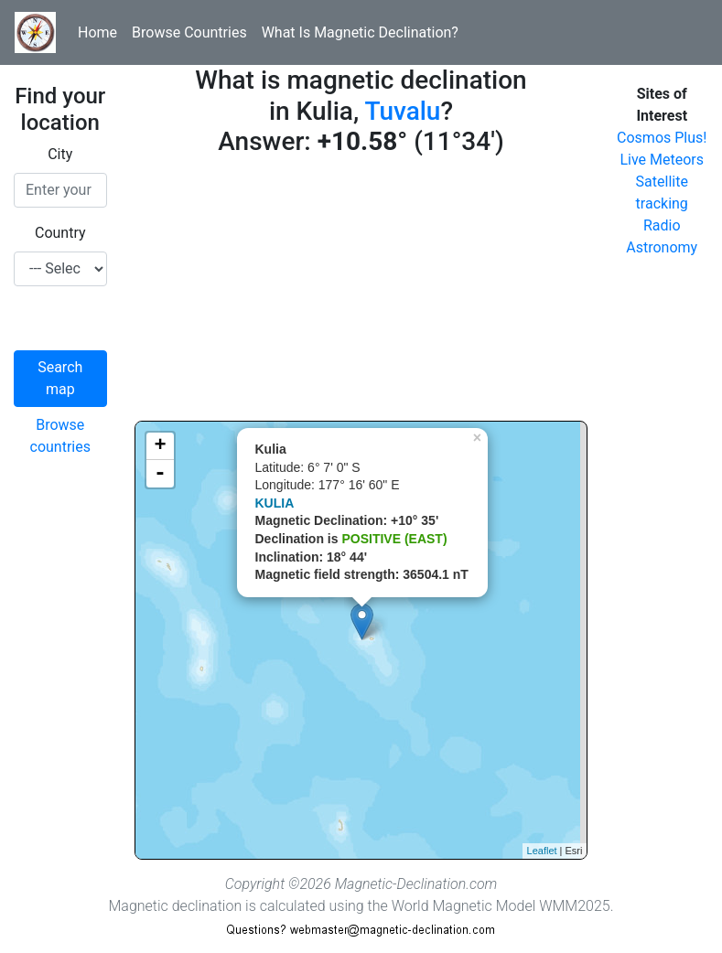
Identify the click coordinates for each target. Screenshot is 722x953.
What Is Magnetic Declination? (360, 32)
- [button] (160, 473)
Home (97, 32)
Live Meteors (662, 159)
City (60, 154)
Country (60, 232)
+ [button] (160, 446)
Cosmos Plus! (661, 137)
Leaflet (542, 850)
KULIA (275, 503)
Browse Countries (189, 32)
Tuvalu (402, 111)
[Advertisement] (361, 293)
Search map (60, 378)
